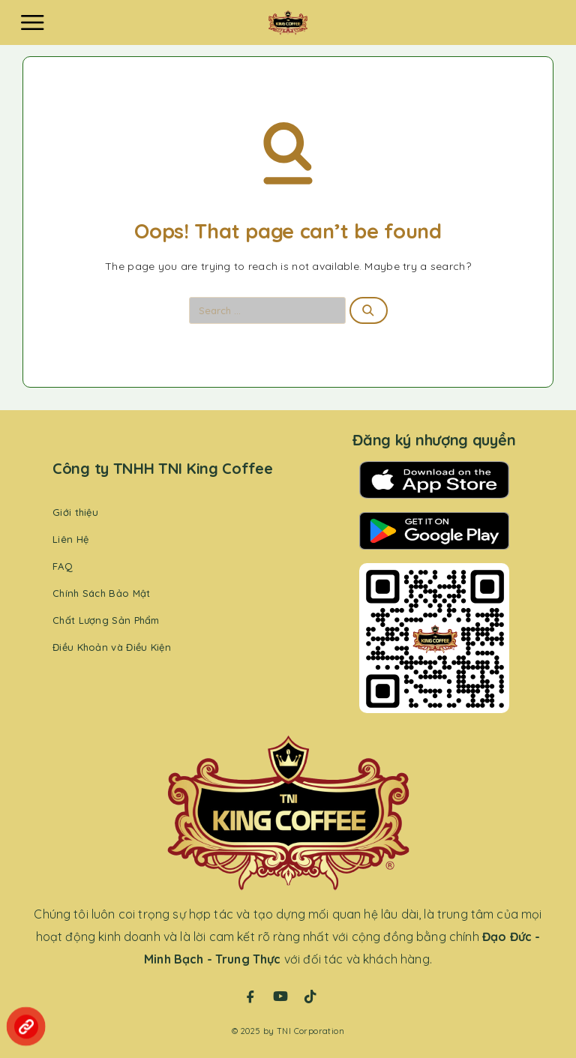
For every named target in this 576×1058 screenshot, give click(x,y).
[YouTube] (281, 997)
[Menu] (32, 22)
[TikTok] (311, 997)
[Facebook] (251, 997)
